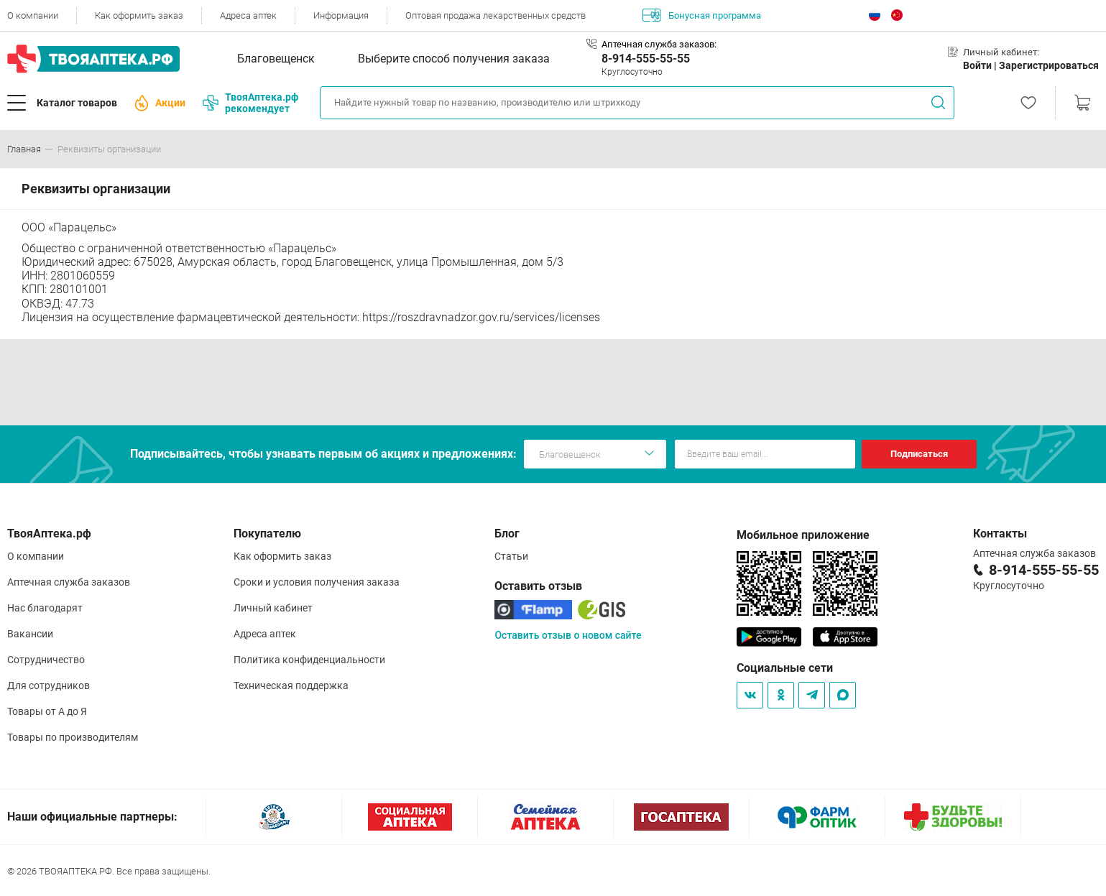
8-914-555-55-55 (646, 58)
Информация (341, 15)
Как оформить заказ (139, 15)
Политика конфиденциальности (309, 659)
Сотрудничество (46, 659)
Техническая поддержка (291, 685)
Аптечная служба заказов (68, 582)
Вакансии (30, 633)
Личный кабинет (273, 608)
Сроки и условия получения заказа (317, 582)
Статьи (511, 556)
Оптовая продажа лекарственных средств (495, 15)
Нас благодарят (45, 608)
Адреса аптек (248, 15)
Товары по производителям (72, 737)
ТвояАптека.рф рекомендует (250, 102)
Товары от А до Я (47, 711)
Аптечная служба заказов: (659, 44)
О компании (32, 15)
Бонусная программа (701, 15)
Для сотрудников (48, 685)
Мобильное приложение (803, 535)
